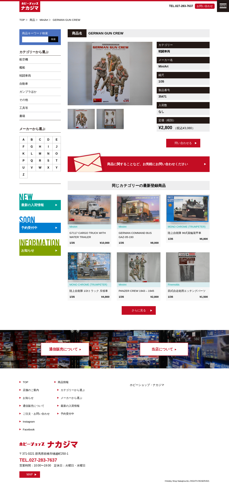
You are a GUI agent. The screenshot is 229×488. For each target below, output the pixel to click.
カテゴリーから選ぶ (73, 390)
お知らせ (27, 250)
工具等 (23, 107)
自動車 (23, 83)
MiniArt (44, 19)
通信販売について (33, 405)
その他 (23, 99)
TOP (22, 19)
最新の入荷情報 (70, 405)
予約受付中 (67, 413)
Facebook (29, 429)
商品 (32, 19)
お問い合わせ (205, 6)
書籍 (22, 115)
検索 (53, 39)
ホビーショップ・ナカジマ (147, 384)
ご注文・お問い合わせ (36, 413)
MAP (30, 474)
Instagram (29, 421)
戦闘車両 (25, 75)
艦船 (22, 67)
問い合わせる (183, 143)
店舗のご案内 (31, 390)
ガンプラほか (28, 91)
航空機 (23, 59)
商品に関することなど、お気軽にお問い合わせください (147, 164)
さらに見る (139, 310)
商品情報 (63, 382)
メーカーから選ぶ (71, 397)
